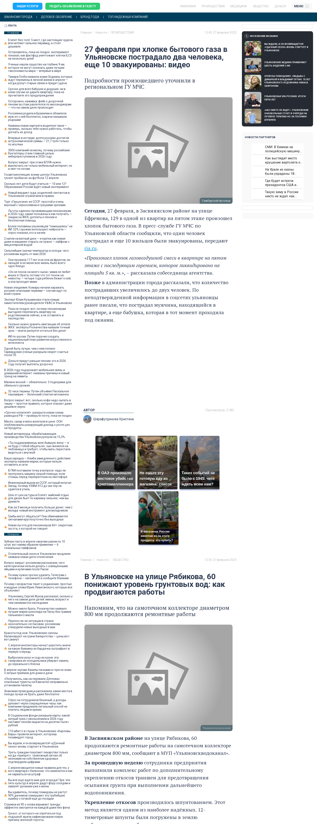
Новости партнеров (260, 137)
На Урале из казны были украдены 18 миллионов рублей (280, 172)
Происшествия (213, 6)
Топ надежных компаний (128, 17)
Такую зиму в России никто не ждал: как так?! (281, 194)
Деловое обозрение (56, 17)
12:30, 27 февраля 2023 (220, 559)
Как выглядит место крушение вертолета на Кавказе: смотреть (283, 160)
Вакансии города (18, 17)
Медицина (238, 6)
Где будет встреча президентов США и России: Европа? (280, 183)
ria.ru (90, 248)
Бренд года (90, 17)
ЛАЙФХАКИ (188, 6)
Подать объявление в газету (73, 6)
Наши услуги (27, 6)
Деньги (280, 6)
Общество (261, 6)
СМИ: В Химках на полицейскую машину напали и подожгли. (282, 149)
